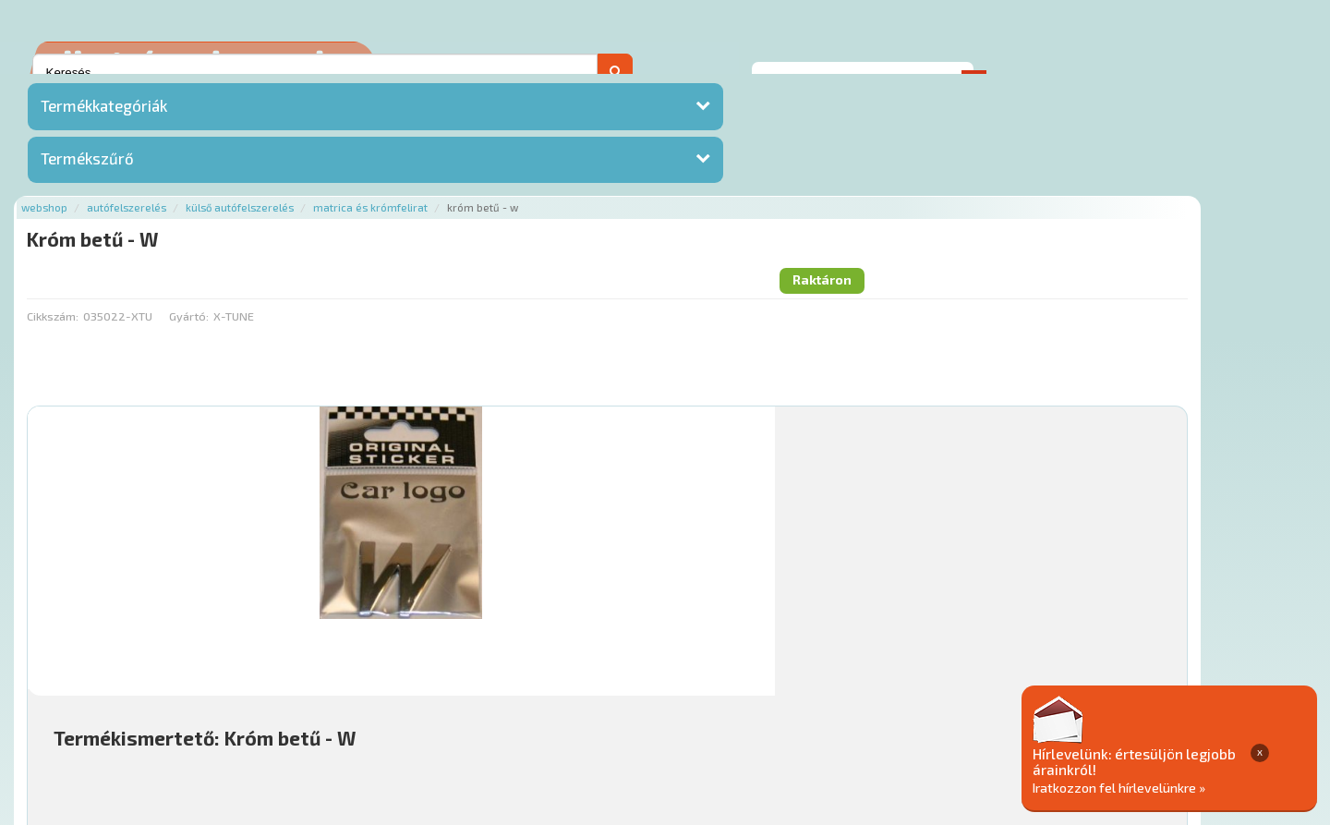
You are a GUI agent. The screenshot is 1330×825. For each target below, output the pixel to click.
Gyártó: (406, 161)
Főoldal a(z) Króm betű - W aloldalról (350, 654)
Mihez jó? (660, 550)
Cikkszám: (270, 161)
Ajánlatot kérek (1055, 40)
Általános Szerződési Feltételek (760, 713)
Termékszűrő (87, 169)
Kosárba (1186, 602)
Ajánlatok (277, 713)
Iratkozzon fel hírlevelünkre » (1188, 785)
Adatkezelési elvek (929, 713)
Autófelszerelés (343, 85)
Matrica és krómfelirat (587, 85)
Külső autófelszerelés (457, 85)
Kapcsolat (1160, 40)
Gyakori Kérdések (598, 713)
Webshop (261, 85)
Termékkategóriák (104, 115)
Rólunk (342, 713)
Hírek (393, 713)
